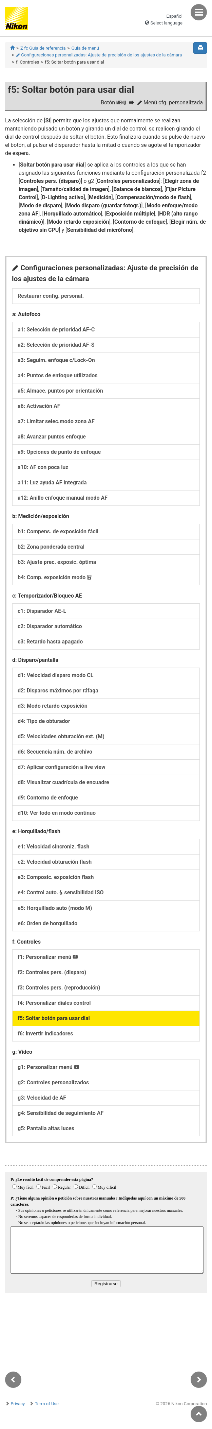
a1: (56, 329)
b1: (58, 531)
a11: (52, 482)
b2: (51, 547)
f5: (54, 1018)
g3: (42, 1098)
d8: (63, 782)
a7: (56, 421)
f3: (59, 987)
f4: (54, 1003)
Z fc (42, 48)
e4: (61, 892)
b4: (55, 577)
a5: (60, 391)
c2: (50, 626)
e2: (55, 862)
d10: (57, 813)
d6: (55, 751)
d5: (61, 736)
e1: (53, 846)
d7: (61, 767)
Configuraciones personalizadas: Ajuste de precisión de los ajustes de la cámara (99, 54)
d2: (58, 690)
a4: (58, 375)
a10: (43, 467)
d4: (44, 721)
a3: (56, 360)
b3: (57, 562)
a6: (39, 406)
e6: (47, 923)
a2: (56, 345)
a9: (59, 452)
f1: (48, 957)
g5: (46, 1128)
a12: (63, 498)
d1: (56, 675)
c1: (42, 611)
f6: (45, 1033)
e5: (55, 908)
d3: (53, 706)
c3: (50, 641)
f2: (52, 972)
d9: (48, 797)
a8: (52, 436)
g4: (60, 1113)
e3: (56, 877)
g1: (48, 1067)
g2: (53, 1082)
